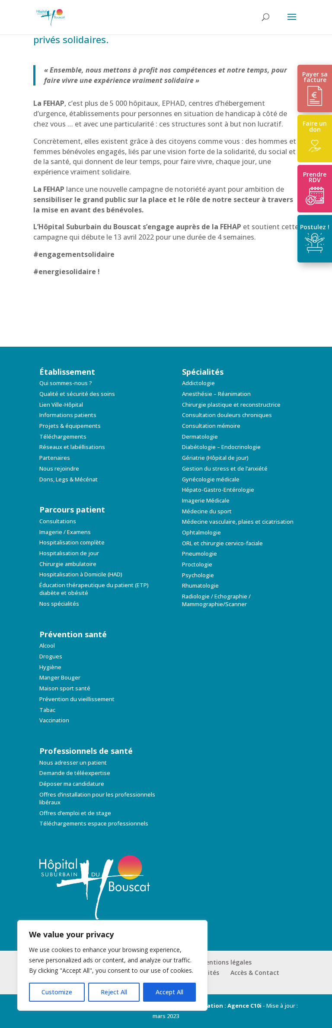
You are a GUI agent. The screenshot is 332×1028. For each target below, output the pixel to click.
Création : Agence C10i (230, 1005)
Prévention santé (73, 634)
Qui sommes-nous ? (65, 383)
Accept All (169, 992)
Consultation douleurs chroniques (227, 415)
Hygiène (50, 667)
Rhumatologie (200, 585)
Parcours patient (72, 509)
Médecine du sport (207, 511)
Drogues (50, 656)
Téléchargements (62, 436)
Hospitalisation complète (72, 542)
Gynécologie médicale (210, 479)
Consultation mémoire (211, 426)
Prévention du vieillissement (77, 699)
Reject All (114, 992)
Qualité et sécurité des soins (77, 394)
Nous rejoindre (59, 468)
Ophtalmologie (201, 532)
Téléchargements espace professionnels (93, 823)
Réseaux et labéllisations (72, 447)
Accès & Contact (254, 972)
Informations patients (67, 415)
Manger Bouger (59, 677)
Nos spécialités (59, 603)
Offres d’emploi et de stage (75, 813)
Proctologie (197, 564)
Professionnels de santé (86, 751)
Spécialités (202, 372)
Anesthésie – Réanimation (216, 394)
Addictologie (198, 383)
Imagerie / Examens (65, 532)
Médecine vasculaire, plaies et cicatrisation (238, 521)
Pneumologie (199, 553)
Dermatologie (200, 436)
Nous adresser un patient (73, 762)
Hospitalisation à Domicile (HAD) (80, 574)
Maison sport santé (64, 688)
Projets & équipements (70, 426)
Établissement (67, 372)
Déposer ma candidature (71, 784)
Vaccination (54, 720)
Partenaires (54, 458)
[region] (112, 965)
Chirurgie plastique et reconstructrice (231, 404)
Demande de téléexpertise (74, 773)
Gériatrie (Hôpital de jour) (215, 458)
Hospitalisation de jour (69, 553)
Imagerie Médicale (206, 500)
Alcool (47, 645)
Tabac (47, 710)
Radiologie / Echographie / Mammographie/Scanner (216, 600)
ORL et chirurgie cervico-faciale (222, 543)
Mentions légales (226, 962)
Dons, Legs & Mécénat (68, 479)
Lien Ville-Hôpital (61, 404)
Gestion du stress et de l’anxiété (225, 468)
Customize (57, 992)
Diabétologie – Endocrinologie (221, 447)
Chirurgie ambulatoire (67, 564)
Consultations (57, 521)
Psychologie (198, 575)
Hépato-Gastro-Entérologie (218, 489)
